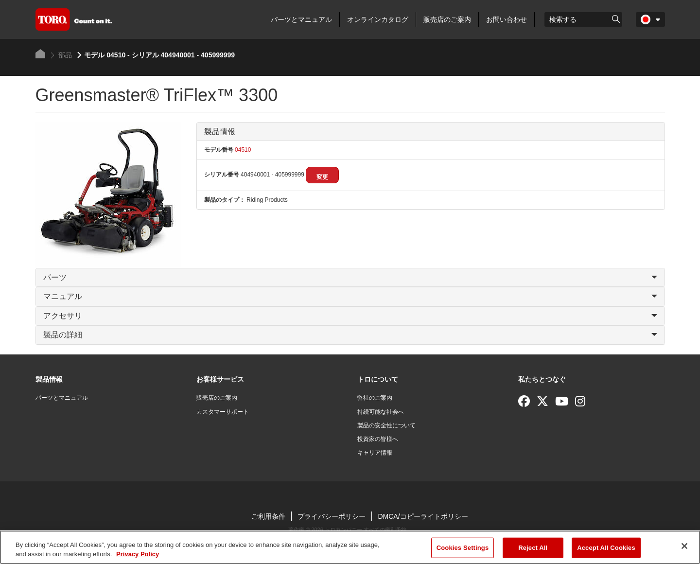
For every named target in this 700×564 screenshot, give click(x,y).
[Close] (684, 546)
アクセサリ (350, 316)
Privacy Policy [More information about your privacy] (137, 554)
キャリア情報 (374, 452)
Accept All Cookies (606, 547)
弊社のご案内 (374, 397)
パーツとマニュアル (301, 19)
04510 (242, 149)
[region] (350, 547)
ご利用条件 (268, 516)
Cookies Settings (463, 547)
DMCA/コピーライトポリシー (423, 516)
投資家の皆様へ (377, 439)
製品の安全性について (386, 425)
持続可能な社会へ (380, 411)
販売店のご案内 (447, 19)
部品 (61, 55)
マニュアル (350, 296)
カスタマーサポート (222, 411)
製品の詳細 (350, 335)
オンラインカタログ (377, 19)
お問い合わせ (506, 19)
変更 (322, 177)
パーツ (350, 277)
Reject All (532, 547)
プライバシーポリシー (332, 516)
